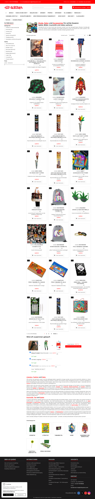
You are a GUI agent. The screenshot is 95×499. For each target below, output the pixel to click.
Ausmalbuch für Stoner (80, 173)
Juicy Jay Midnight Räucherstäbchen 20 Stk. (37, 136)
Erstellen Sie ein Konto (85, 1)
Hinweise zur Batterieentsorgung (34, 472)
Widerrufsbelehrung (31, 474)
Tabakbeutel (9, 37)
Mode (8, 33)
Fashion (36, 377)
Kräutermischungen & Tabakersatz (44, 16)
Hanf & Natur (75, 405)
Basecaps (41, 388)
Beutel (34, 388)
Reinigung (77, 13)
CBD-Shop (71, 16)
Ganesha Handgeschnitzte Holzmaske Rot (80, 99)
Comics (28, 383)
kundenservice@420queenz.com (32, 1)
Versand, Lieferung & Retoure (33, 463)
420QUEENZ (10, 43)
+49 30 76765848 (13, 1)
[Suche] (47, 7)
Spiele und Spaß (11, 35)
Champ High (9, 59)
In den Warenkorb (36, 72)
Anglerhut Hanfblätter (36, 99)
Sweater (58, 386)
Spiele (42, 397)
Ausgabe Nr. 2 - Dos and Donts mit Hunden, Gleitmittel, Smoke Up (36, 62)
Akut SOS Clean (10, 45)
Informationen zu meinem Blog (78, 472)
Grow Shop (61, 16)
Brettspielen (60, 411)
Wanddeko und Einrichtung (13, 39)
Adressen (73, 468)
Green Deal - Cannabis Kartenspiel (80, 282)
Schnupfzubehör (25, 16)
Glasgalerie (80, 16)
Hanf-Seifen (37, 402)
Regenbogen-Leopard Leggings (80, 61)
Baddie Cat (9, 47)
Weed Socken (58, 61)
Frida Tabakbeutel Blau (58, 282)
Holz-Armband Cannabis (80, 246)
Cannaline (9, 57)
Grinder (42, 13)
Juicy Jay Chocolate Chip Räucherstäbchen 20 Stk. (58, 173)
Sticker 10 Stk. (36, 246)
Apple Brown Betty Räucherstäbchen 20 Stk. (58, 136)
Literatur (9, 31)
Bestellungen (74, 465)
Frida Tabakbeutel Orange (36, 282)
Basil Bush (9, 51)
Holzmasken (41, 392)
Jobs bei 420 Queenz (9, 465)
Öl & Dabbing (68, 13)
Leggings (65, 386)
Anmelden (73, 1)
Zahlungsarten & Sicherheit (32, 470)
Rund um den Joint (21, 13)
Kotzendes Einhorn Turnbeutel (59, 210)
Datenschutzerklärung (9, 491)
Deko (46, 23)
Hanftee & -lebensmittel (12, 27)
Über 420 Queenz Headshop (11, 463)
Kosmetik (9, 29)
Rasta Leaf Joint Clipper (80, 136)
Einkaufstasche (37, 209)
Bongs (11, 13)
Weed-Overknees (73, 386)
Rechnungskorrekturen (76, 466)
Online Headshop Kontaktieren (11, 466)
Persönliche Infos (75, 463)
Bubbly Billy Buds (10, 53)
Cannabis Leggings (36, 359)
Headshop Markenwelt (9, 468)
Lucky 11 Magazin (59, 99)
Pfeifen (50, 13)
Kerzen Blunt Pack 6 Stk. (36, 319)
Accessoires (58, 23)
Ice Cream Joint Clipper (37, 173)
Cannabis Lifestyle (11, 16)
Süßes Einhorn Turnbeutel (58, 246)
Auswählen (77, 35)
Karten (52, 411)
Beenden (8, 494)
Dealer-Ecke (33, 13)
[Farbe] (39, 369)
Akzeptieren (20, 494)
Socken (83, 386)
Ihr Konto (74, 459)
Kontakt (74, 476)
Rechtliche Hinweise (31, 465)
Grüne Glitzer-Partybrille (80, 209)
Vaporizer (58, 13)
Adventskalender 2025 (80, 319)
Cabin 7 (8, 55)
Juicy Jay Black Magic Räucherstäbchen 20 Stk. (58, 319)
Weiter (55, 333)
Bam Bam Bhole (10, 49)
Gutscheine (73, 470)
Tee (35, 397)
